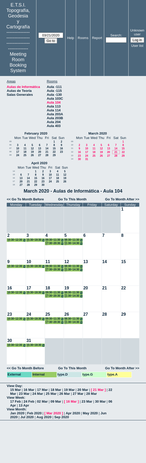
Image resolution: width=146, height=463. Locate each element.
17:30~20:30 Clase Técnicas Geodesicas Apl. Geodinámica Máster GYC (54, 243)
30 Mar (100, 401)
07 (10, 148)
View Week (15, 397)
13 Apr (24, 405)
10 (17, 148)
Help (70, 38)
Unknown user (137, 32)
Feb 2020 (34, 413)
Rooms (83, 38)
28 (46, 155)
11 (24, 148)
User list (137, 46)
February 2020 (35, 133)
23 (61, 151)
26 (32, 155)
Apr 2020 (73, 413)
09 (10, 155)
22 (54, 151)
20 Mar (82, 390)
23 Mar (24, 394)
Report (97, 38)
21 (46, 151)
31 (86, 159)
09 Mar (55, 401)
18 (24, 151)
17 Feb (15, 401)
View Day (14, 386)
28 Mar (91, 394)
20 (39, 151)
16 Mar (29, 390)
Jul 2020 (27, 417)
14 (46, 148)
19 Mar (69, 390)
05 (10, 141)
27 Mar (78, 394)
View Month (16, 409)
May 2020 (90, 413)
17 (17, 151)
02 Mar (42, 401)
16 (61, 148)
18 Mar (55, 390)
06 (10, 145)
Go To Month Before (28, 199)
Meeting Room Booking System (18, 62)
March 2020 (97, 133)
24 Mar (37, 394)
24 (17, 155)
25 (24, 155)
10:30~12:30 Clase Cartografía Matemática (16, 240)
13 (39, 148)
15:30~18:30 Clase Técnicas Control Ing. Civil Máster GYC (35, 240)
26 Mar (64, 394)
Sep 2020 (61, 417)
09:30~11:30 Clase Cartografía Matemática (54, 240)
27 (39, 155)
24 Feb (29, 401)
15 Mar (15, 390)
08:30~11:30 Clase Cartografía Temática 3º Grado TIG (73, 240)
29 (54, 155)
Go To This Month (72, 199)
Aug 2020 (43, 417)
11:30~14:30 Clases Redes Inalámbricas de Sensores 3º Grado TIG (73, 243)
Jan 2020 (17, 413)
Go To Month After (120, 199)
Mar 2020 (54, 413)
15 (54, 148)
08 (10, 151)
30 (79, 159)
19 (32, 151)
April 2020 (39, 163)
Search (115, 35)
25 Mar (51, 394)
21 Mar (98, 390)
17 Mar (42, 390)
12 (32, 148)
